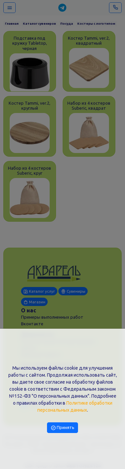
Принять (63, 427)
